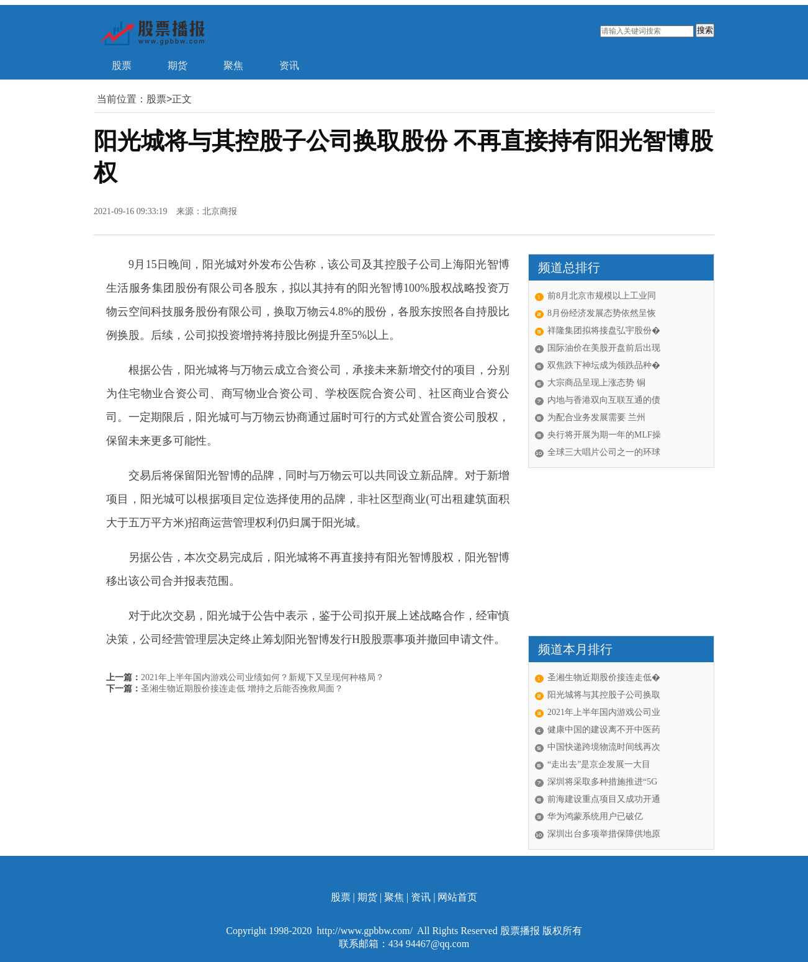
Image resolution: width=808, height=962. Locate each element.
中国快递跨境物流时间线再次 (603, 747)
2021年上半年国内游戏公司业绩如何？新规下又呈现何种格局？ (262, 677)
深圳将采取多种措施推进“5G (602, 781)
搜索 (705, 30)
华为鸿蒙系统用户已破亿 (595, 816)
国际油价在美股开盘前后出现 (603, 348)
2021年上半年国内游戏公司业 (603, 712)
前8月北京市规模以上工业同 (601, 295)
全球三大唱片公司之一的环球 (603, 452)
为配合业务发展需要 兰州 (596, 417)
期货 (177, 65)
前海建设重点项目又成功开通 (603, 799)
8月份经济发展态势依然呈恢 (601, 313)
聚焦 (233, 65)
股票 (122, 65)
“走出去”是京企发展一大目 (598, 764)
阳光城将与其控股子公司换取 (603, 694)
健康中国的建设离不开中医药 (603, 729)
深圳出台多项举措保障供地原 (603, 833)
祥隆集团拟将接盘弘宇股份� (603, 330)
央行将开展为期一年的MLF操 (604, 434)
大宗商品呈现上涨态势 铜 (596, 382)
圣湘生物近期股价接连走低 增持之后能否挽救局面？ (242, 688)
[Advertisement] (605, 551)
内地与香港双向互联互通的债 (603, 400)
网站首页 (457, 897)
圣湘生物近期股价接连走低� (603, 677)
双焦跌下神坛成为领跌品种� (603, 365)
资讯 (289, 65)
